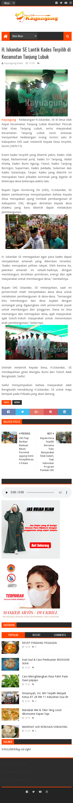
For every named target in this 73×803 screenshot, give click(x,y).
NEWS (17, 402)
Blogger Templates (53, 798)
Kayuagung (9, 119)
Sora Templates (31, 798)
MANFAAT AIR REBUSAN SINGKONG (44, 726)
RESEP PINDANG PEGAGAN (39, 642)
